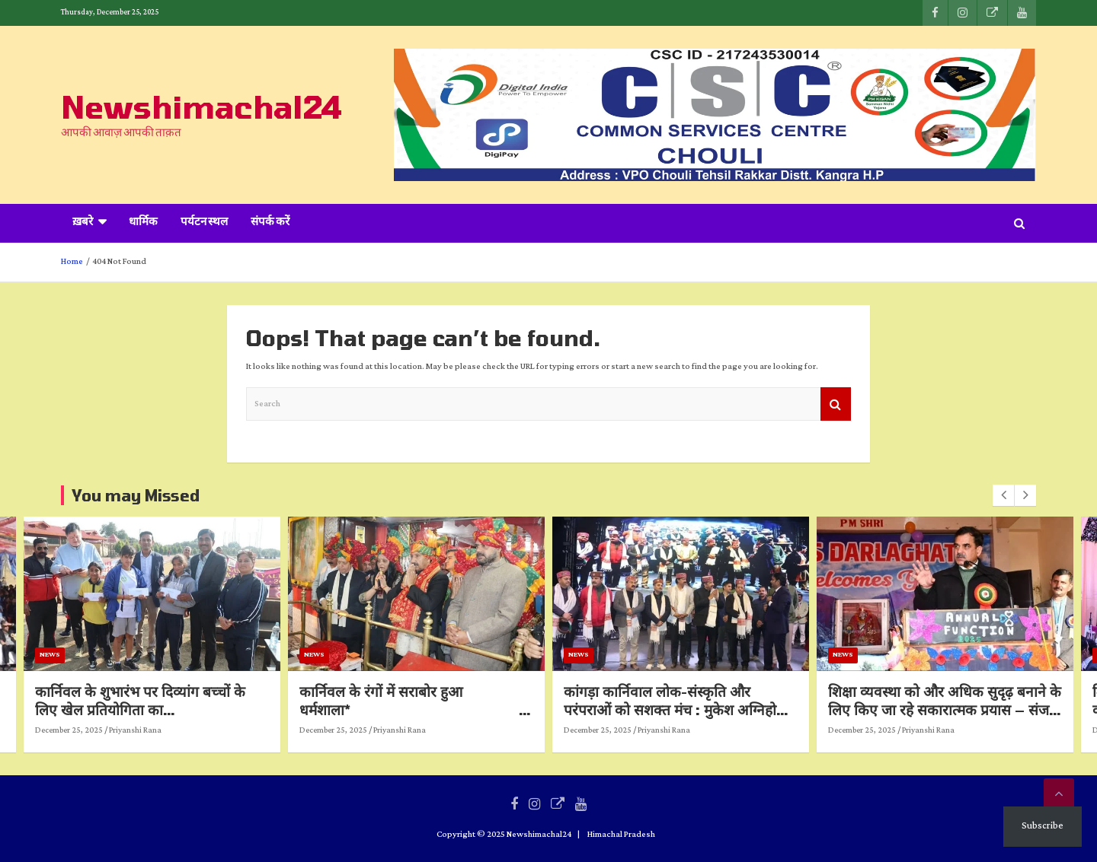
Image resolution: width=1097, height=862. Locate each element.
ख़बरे (82, 223)
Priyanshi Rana (282, 730)
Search (835, 404)
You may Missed (136, 495)
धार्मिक (143, 223)
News (197, 654)
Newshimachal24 (201, 106)
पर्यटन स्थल (204, 223)
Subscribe (1042, 826)
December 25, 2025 (216, 730)
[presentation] (1003, 495)
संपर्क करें (270, 223)
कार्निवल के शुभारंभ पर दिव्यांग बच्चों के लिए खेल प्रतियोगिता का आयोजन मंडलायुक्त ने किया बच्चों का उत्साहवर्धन (290, 719)
